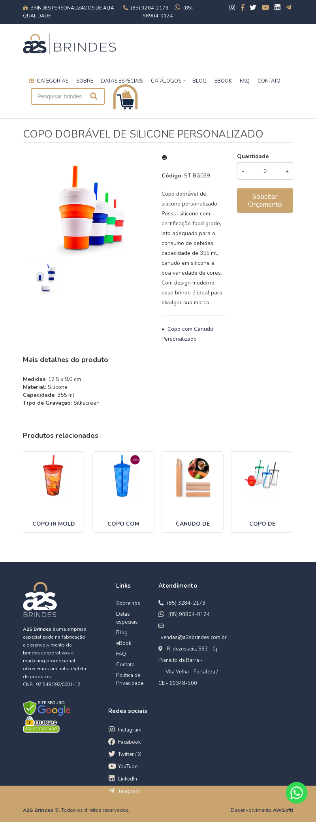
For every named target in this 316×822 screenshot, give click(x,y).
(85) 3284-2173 (186, 603)
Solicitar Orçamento (265, 200)
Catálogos (166, 81)
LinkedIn (127, 778)
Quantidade (253, 156)
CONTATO (269, 81)
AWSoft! (283, 810)
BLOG (199, 81)
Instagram (129, 729)
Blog (122, 632)
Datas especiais (122, 81)
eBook (123, 643)
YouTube (127, 766)
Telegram (129, 791)
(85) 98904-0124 (189, 614)
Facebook (129, 742)
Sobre (84, 81)
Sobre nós (128, 603)
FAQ (245, 81)
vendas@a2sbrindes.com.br (194, 637)
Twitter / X (129, 754)
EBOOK (223, 81)
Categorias (52, 81)
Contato (125, 664)
